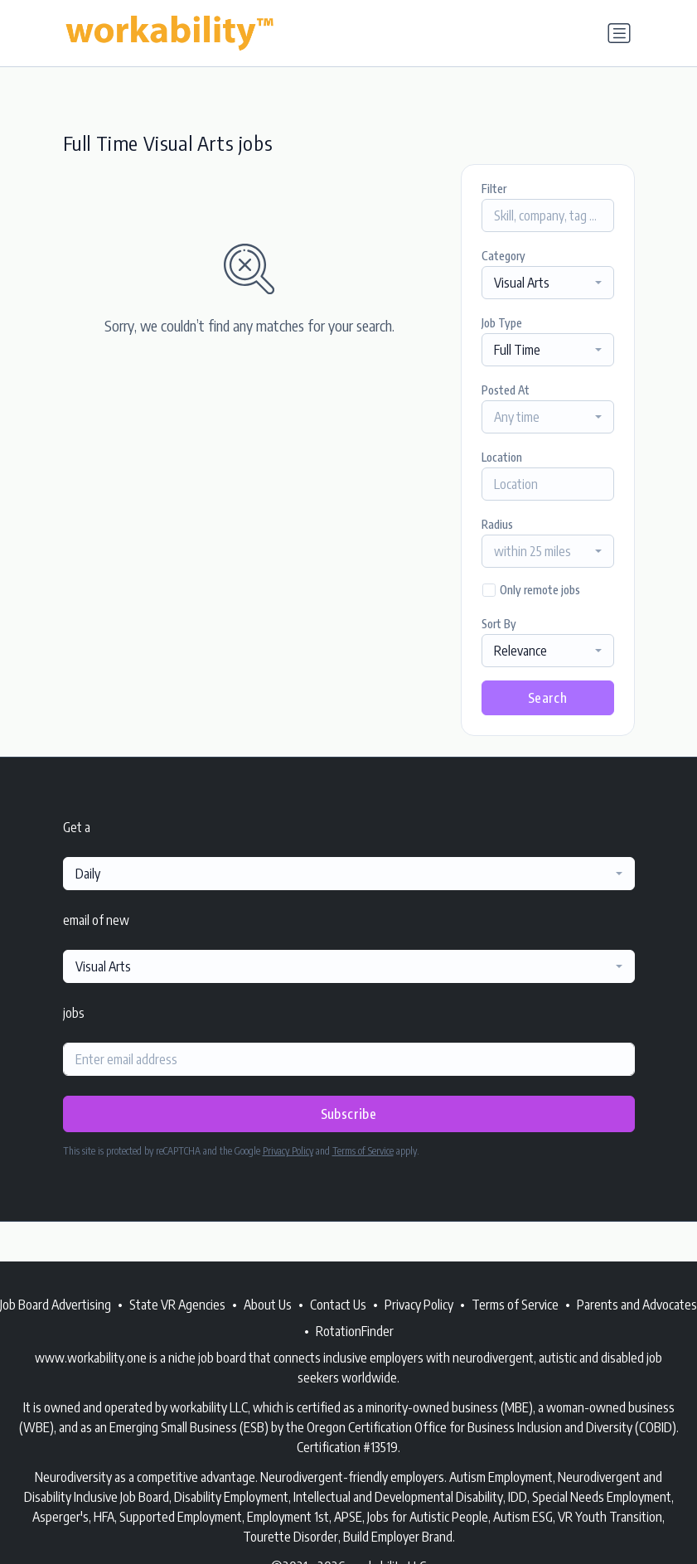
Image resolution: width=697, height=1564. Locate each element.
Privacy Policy (288, 1151)
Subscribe (349, 1114)
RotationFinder (355, 1331)
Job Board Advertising (55, 1304)
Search (547, 698)
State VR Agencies (177, 1304)
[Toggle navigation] (619, 33)
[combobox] (548, 282)
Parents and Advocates (637, 1304)
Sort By (499, 624)
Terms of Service (363, 1151)
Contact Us (338, 1304)
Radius (497, 524)
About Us (268, 1304)
